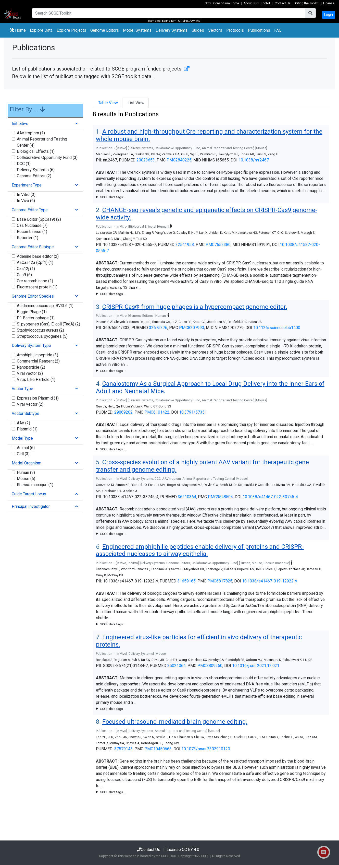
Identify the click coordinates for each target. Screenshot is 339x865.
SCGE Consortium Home (222, 3)
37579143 (123, 748)
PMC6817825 (219, 581)
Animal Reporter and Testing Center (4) (42, 142)
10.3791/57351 (193, 412)
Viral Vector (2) (30, 404)
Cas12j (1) (26, 268)
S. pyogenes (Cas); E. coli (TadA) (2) (48, 324)
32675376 (158, 327)
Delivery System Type (31, 345)
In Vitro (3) (26, 194)
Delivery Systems (171, 30)
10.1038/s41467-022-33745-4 (270, 496)
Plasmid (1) (27, 429)
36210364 (187, 496)
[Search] (168, 13)
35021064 (176, 665)
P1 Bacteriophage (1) (36, 317)
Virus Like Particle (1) (36, 379)
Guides (198, 30)
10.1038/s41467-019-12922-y (269, 581)
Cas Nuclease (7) (32, 225)
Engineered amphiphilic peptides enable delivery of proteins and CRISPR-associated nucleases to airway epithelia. (200, 550)
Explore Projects (72, 30)
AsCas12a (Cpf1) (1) (35, 262)
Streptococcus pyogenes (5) (42, 336)
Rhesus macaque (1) (35, 484)
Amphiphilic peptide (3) (37, 355)
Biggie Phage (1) (32, 311)
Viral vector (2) (30, 373)
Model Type (22, 438)
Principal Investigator (31, 506)
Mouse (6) (26, 478)
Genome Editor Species (33, 296)
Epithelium (169, 20)
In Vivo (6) (26, 200)
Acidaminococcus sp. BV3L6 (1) (45, 305)
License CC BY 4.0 (183, 849)
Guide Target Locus (29, 494)
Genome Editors (105, 30)
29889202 (123, 412)
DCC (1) (24, 163)
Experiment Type (27, 185)
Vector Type (22, 388)
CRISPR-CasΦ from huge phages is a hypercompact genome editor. (194, 306)
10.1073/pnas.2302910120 (205, 748)
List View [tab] (135, 102)
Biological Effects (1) (36, 151)
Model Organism (26, 463)
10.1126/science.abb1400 (276, 327)
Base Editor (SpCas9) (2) (39, 219)
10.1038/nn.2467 (253, 160)
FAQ (278, 30)
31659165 (186, 581)
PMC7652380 (218, 244)
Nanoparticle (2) (31, 367)
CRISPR (183, 20)
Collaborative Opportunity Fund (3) (47, 157)
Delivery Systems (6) (36, 169)
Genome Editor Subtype (33, 246)
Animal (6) (26, 447)
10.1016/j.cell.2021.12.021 (255, 665)
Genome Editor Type (30, 209)
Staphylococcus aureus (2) (40, 330)
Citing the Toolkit (307, 3)
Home (18, 30)
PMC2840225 (179, 160)
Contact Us (283, 3)
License (328, 3)
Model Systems (137, 30)
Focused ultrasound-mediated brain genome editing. (174, 721)
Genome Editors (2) (34, 175)
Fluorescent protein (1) (37, 287)
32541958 (184, 244)
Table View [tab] (107, 102)
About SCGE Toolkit (257, 3)
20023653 (145, 160)
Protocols (235, 30)
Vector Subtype (25, 413)
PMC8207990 (191, 327)
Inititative (20, 123)
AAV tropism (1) (31, 133)
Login (328, 15)
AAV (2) (23, 422)
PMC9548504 (220, 496)
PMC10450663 (158, 748)
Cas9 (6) (24, 274)
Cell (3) (23, 453)
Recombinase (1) (32, 231)
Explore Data (42, 30)
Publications (259, 30)
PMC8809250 (209, 665)
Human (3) (26, 472)
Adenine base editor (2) (38, 256)
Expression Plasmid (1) (38, 398)
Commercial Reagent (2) (38, 361)
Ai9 (198, 20)
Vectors (215, 30)
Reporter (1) (27, 237)
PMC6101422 (156, 412)
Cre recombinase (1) (35, 280)
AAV (192, 20)
